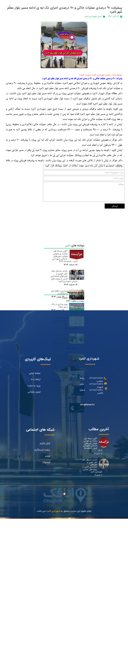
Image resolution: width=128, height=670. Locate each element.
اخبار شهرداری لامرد (93, 16)
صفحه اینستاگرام (42, 587)
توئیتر (47, 593)
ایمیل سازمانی (34, 529)
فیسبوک (46, 599)
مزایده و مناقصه (75, 435)
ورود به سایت (34, 523)
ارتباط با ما (35, 517)
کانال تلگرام (45, 581)
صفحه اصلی (34, 510)
